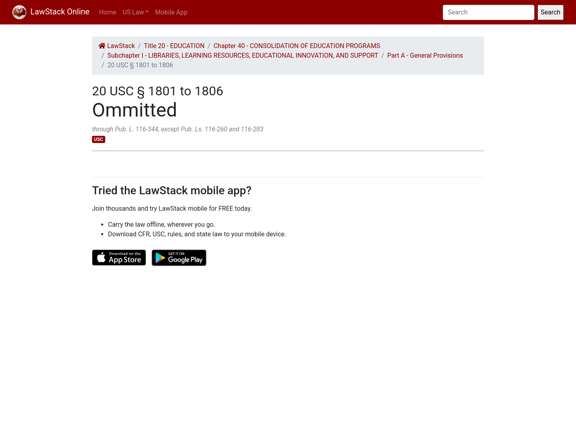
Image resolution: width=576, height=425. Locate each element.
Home (107, 12)
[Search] (488, 12)
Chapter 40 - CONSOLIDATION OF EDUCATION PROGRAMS (297, 46)
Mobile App (171, 12)
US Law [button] (133, 12)
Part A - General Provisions (425, 55)
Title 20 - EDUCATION (174, 46)
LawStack (116, 46)
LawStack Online (51, 11)
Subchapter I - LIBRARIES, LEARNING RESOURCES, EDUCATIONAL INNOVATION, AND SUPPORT (243, 55)
